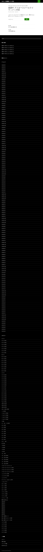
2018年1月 (3, 264)
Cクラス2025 (4, 384)
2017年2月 (3, 286)
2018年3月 (3, 260)
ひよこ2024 (4, 435)
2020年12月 (4, 194)
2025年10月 (4, 77)
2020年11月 (4, 196)
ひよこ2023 (4, 433)
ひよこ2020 (4, 427)
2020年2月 (3, 214)
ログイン (3, 539)
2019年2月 (3, 238)
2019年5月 (3, 232)
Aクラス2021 (4, 340)
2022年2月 (3, 165)
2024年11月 (4, 99)
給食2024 (3, 509)
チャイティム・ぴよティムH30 (7, 479)
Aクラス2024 (4, 346)
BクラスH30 (4, 370)
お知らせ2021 (4, 405)
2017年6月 (3, 278)
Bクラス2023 (4, 362)
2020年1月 (3, 216)
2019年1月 (3, 240)
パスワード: (16, 19)
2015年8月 (3, 323)
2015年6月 (3, 327)
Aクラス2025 (4, 348)
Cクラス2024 (4, 382)
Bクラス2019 (4, 356)
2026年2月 (3, 69)
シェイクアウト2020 (5, 473)
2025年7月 (3, 83)
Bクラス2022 (4, 360)
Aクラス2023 (4, 344)
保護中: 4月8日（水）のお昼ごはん (8, 45)
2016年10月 (4, 294)
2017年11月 (4, 268)
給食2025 (3, 511)
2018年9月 (3, 248)
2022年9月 (3, 151)
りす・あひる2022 (5, 457)
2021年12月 (4, 169)
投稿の (3, 541)
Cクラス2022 (4, 378)
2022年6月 (3, 157)
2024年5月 (3, 111)
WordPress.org (4, 545)
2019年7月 (3, 228)
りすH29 (3, 449)
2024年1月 (3, 119)
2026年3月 (3, 67)
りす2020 (3, 447)
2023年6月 (3, 133)
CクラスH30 (4, 388)
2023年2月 (3, 141)
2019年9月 (3, 224)
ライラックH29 (4, 495)
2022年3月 (3, 163)
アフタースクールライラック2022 (8, 469)
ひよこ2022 (4, 431)
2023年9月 (3, 127)
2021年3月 (3, 188)
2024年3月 (3, 115)
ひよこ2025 (4, 437)
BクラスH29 (4, 368)
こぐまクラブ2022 (5, 415)
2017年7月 (3, 276)
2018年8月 (3, 250)
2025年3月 (3, 91)
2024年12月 (4, 97)
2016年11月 (4, 292)
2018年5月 (3, 256)
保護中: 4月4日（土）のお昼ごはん (8, 51)
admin (17, 11)
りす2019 (3, 445)
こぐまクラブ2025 (5, 419)
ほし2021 (3, 443)
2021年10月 (4, 173)
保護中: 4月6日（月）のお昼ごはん (8, 49)
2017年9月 (3, 272)
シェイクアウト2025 (5, 475)
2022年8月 (3, 153)
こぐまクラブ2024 (5, 417)
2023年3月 (3, 139)
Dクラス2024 (4, 399)
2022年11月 (4, 147)
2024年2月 (3, 117)
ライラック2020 (4, 493)
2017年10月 (4, 270)
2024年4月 (3, 113)
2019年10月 (4, 222)
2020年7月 (3, 204)
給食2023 (3, 507)
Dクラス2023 (4, 397)
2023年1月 (3, 143)
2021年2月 (3, 190)
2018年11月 (4, 244)
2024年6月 (3, 109)
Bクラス (3, 354)
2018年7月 (3, 252)
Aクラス (3, 338)
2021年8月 (3, 177)
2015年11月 (4, 317)
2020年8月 (3, 202)
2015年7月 (3, 325)
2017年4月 (3, 282)
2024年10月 (4, 101)
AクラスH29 (4, 350)
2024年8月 (3, 105)
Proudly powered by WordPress (6, 550)
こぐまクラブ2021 (5, 413)
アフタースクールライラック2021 (8, 467)
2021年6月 (3, 181)
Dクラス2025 (4, 401)
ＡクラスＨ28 (4, 524)
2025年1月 (3, 95)
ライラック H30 (5, 497)
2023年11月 (4, 123)
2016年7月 (3, 300)
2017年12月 (4, 266)
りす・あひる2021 (5, 455)
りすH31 (3, 451)
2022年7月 (3, 155)
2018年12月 (4, 242)
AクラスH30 (4, 352)
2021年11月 (4, 171)
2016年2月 (3, 311)
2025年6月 (3, 85)
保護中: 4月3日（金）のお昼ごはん (8, 53)
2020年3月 (3, 212)
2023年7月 (3, 131)
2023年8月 (3, 129)
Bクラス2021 (4, 358)
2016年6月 (3, 302)
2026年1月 (3, 71)
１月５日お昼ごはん (21, 30)
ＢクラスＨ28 (4, 528)
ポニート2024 (4, 487)
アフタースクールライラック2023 (22, 5)
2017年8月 (3, 274)
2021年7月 (3, 179)
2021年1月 (3, 192)
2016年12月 (4, 290)
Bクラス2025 (4, 366)
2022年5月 (3, 159)
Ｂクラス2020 (4, 526)
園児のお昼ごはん (5, 499)
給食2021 (3, 503)
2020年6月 (3, 206)
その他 (3, 421)
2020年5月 (3, 208)
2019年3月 (3, 236)
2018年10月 (4, 246)
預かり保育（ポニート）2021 (7, 520)
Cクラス (3, 372)
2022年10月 (4, 149)
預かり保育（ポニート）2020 (7, 518)
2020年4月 (3, 210)
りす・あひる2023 (5, 459)
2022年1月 (3, 167)
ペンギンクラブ (4, 481)
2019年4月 (3, 234)
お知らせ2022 (4, 407)
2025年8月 (3, 81)
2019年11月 (4, 220)
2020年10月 (4, 198)
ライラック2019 (4, 491)
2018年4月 (3, 258)
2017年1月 (3, 288)
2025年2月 (3, 93)
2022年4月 (3, 161)
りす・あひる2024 (5, 461)
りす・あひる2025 (5, 463)
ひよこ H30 (4, 441)
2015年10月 (4, 319)
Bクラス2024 (4, 364)
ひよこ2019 (4, 425)
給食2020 (3, 501)
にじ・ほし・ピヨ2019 (6, 423)
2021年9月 (3, 175)
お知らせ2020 (4, 403)
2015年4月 (3, 331)
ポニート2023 (4, 485)
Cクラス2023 (4, 380)
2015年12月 (4, 315)
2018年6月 (3, 254)
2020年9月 (3, 200)
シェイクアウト (5, 477)
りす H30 (4, 453)
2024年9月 (3, 103)
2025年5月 (3, 87)
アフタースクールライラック (12, 5)
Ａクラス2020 (4, 522)
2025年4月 (3, 89)
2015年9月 (3, 321)
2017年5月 (3, 280)
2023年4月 (3, 137)
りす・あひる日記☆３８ (21, 26)
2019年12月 (4, 218)
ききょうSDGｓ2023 (5, 409)
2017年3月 (3, 284)
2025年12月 (4, 73)
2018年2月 (3, 262)
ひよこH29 (4, 439)
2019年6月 (3, 230)
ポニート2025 (4, 489)
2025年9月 (3, 79)
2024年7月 (3, 107)
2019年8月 (3, 226)
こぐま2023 (4, 411)
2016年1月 (3, 313)
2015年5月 (3, 329)
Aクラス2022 (4, 342)
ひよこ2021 (4, 429)
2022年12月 (4, 145)
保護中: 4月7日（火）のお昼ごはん (8, 47)
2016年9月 (3, 296)
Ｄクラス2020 (4, 532)
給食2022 (3, 505)
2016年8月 (3, 298)
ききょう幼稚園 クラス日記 (8, 1)
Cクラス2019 (4, 374)
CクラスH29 (4, 386)
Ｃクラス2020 (4, 530)
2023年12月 (4, 121)
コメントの (4, 543)
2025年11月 (4, 75)
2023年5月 (3, 135)
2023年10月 (4, 125)
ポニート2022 (4, 483)
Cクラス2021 (4, 376)
